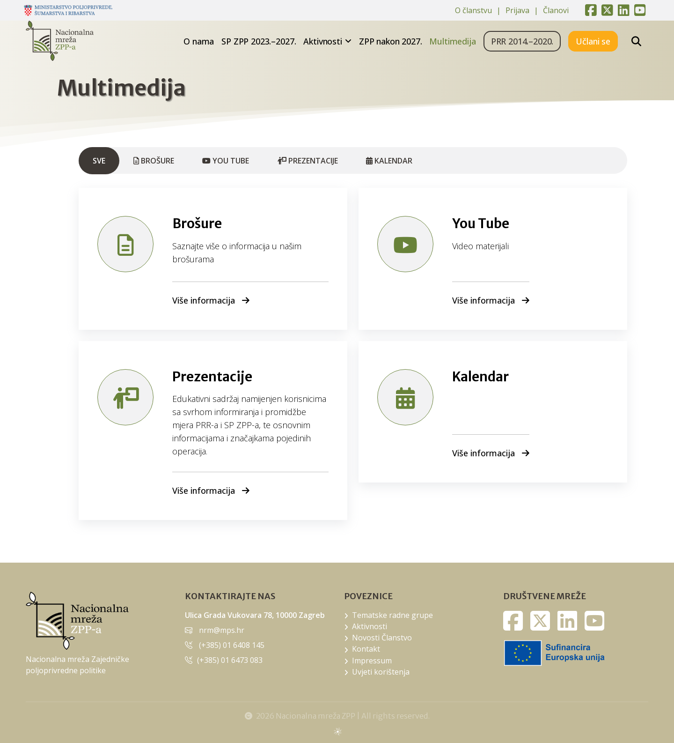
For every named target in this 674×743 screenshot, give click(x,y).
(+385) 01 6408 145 (231, 645)
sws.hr (337, 731)
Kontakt (366, 649)
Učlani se (593, 41)
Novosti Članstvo (382, 637)
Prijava (517, 10)
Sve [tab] (99, 161)
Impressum (372, 660)
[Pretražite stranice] (636, 41)
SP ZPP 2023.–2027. (258, 41)
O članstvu (473, 10)
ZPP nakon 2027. (390, 41)
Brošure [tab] (153, 161)
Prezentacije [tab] (307, 161)
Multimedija (452, 41)
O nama (198, 41)
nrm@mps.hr (221, 630)
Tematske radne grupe (392, 615)
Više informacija (210, 300)
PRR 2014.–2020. (522, 41)
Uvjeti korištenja (381, 672)
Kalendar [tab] (389, 161)
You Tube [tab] (225, 161)
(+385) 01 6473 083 (230, 660)
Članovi (556, 10)
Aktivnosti (322, 41)
